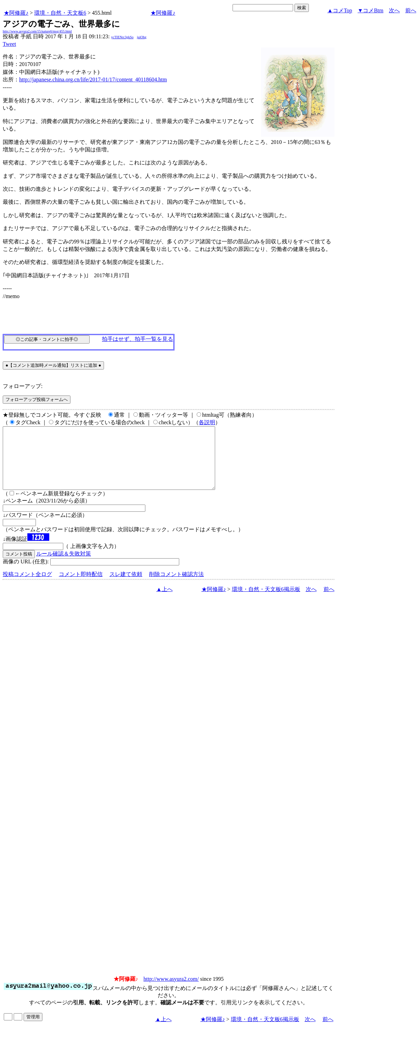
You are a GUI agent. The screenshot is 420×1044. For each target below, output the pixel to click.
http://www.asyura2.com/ (171, 991)
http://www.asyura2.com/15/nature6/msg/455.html (37, 31)
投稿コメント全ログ (27, 586)
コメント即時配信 (81, 586)
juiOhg (141, 37)
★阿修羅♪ (16, 13)
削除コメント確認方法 (176, 586)
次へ (394, 10)
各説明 (207, 422)
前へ (410, 10)
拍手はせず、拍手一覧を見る (137, 339)
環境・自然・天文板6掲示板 (266, 601)
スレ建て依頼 (125, 586)
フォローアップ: (22, 386)
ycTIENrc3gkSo (122, 37)
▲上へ (164, 601)
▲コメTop (339, 10)
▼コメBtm (370, 10)
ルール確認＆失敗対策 (63, 566)
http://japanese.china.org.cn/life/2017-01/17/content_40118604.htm (93, 79)
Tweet (9, 44)
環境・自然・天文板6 (60, 13)
